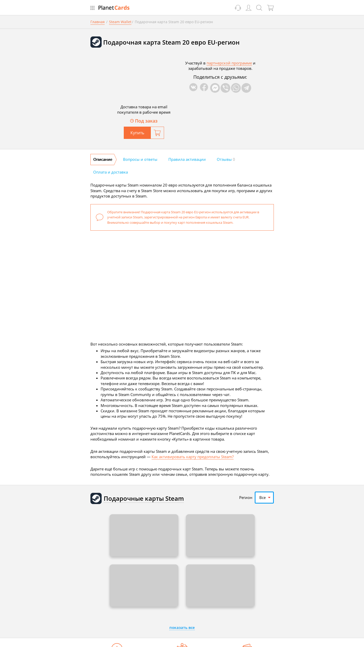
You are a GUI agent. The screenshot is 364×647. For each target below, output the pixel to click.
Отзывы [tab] (226, 159)
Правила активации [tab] (187, 159)
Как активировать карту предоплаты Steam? (193, 456)
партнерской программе (229, 62)
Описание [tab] (102, 159)
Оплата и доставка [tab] (110, 172)
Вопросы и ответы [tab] (140, 159)
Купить (137, 133)
